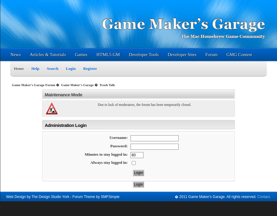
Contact (263, 197)
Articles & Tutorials (48, 54)
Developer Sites (182, 54)
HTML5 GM (108, 54)
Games (81, 54)
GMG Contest (239, 54)
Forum (211, 54)
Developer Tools (144, 54)
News (16, 54)
